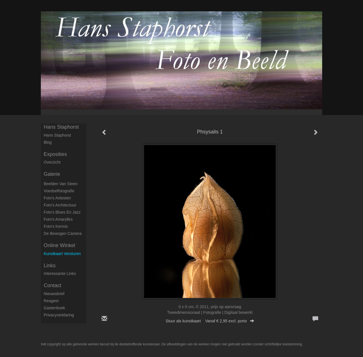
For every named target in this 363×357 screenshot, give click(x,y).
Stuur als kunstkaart (210, 321)
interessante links (60, 273)
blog (48, 142)
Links (50, 265)
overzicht (52, 162)
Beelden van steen (61, 183)
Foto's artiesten (57, 198)
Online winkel (59, 245)
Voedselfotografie (59, 191)
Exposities (55, 154)
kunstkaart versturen (62, 253)
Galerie (52, 174)
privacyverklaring (59, 315)
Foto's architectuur (60, 205)
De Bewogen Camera (63, 233)
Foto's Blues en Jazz (62, 212)
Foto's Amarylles (58, 219)
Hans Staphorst (61, 127)
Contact (52, 285)
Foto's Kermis (56, 226)
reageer (51, 300)
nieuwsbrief (54, 293)
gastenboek (54, 308)
